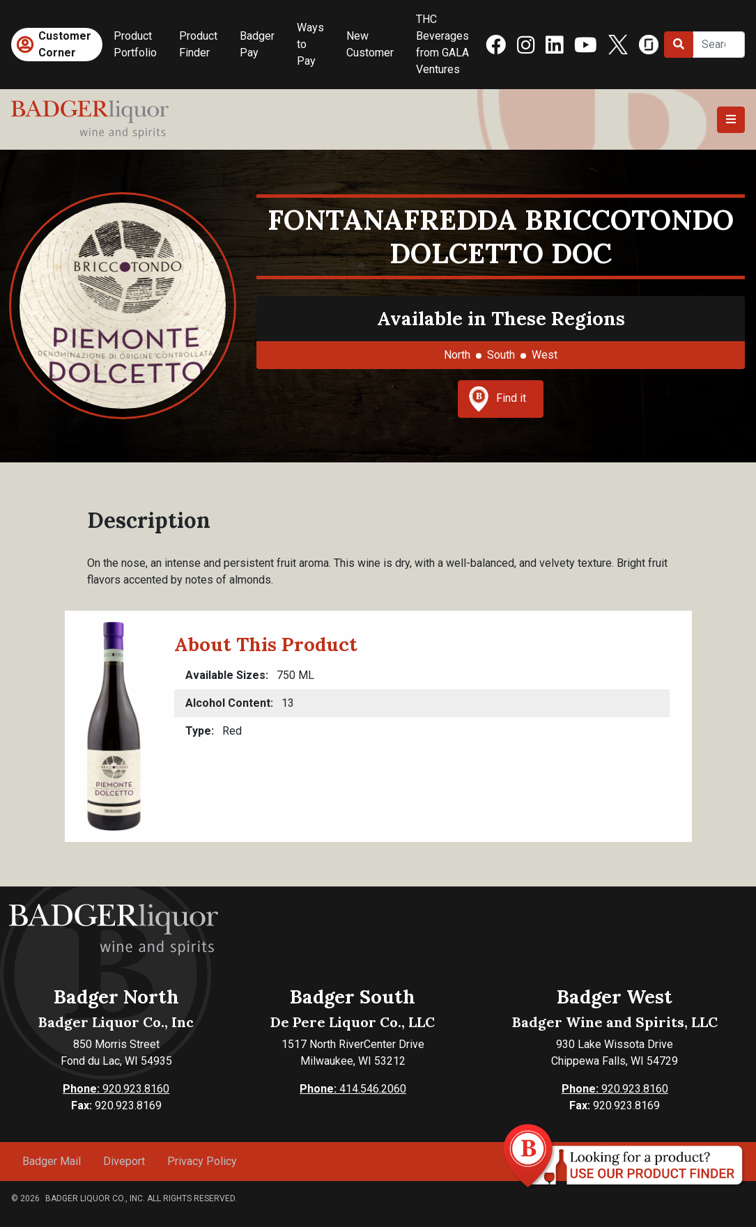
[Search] (719, 44)
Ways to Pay (310, 44)
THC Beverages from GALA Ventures (442, 44)
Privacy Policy (202, 1161)
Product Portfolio (135, 44)
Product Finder (198, 44)
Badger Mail (51, 1161)
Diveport (124, 1161)
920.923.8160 (116, 1088)
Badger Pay (257, 44)
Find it (497, 399)
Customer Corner (64, 44)
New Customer (370, 44)
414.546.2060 (353, 1088)
